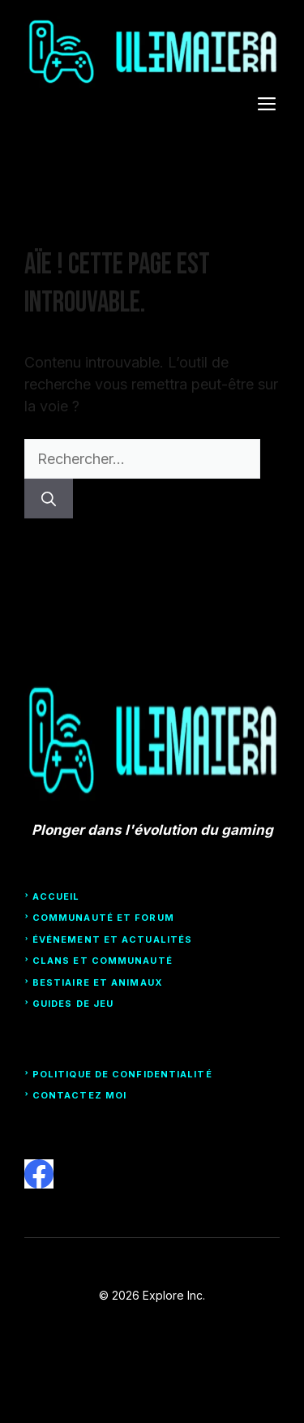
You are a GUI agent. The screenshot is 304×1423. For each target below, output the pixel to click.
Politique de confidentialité (122, 1074)
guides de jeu (72, 1003)
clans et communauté (102, 960)
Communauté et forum (103, 917)
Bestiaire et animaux (97, 982)
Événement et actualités (112, 939)
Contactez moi (79, 1095)
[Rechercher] (48, 498)
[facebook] (39, 1174)
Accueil (56, 896)
